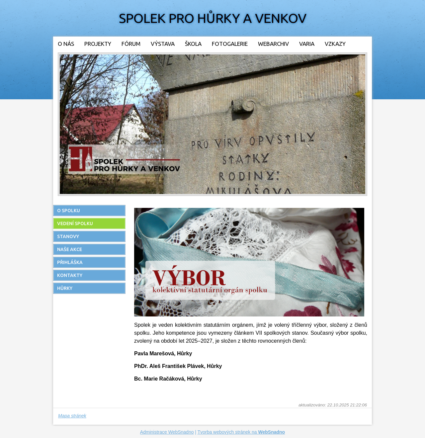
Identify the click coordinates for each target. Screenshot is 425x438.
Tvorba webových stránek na (241, 432)
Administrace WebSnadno (167, 432)
